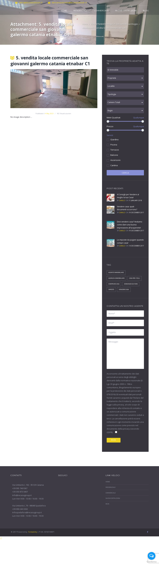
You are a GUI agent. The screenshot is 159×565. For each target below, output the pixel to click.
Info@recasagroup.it (26, 3)
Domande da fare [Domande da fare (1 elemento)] (116, 297)
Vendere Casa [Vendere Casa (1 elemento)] (114, 303)
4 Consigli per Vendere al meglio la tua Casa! (128, 200)
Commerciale (101, 10)
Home (64, 10)
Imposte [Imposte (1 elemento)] (131, 297)
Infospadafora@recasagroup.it (62, 3)
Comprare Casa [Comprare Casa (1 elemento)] (132, 291)
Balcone (114, 158)
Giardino (114, 143)
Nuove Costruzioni (125, 10)
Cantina (114, 169)
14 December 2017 (136, 252)
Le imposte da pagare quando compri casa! (127, 248)
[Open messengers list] (151, 556)
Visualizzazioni (64, 113)
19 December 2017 (136, 216)
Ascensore (115, 164)
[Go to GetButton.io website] (152, 562)
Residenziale (80, 10)
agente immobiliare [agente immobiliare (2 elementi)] (116, 279)
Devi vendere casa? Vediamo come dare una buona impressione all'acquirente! (128, 230)
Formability (33, 549)
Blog (146, 10)
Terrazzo (114, 153)
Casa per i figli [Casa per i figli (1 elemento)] (114, 291)
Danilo (122, 204)
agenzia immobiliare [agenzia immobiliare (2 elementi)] (117, 285)
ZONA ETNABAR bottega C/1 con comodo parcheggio (115, 24)
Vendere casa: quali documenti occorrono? (127, 212)
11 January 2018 (135, 204)
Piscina (113, 148)
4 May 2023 (49, 113)
